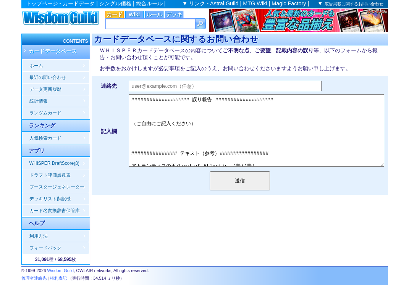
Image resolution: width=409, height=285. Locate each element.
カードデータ (79, 3)
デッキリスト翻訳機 (50, 198)
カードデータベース (53, 51)
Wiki (134, 14)
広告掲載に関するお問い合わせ (354, 4)
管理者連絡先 (34, 278)
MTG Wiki (255, 3)
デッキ (174, 14)
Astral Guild (224, 3)
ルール (154, 14)
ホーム (36, 65)
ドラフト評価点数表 (50, 175)
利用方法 (38, 236)
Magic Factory (289, 3)
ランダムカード (45, 113)
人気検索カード (45, 138)
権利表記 (58, 278)
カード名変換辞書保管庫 (54, 210)
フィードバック (45, 248)
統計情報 (38, 101)
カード (115, 14)
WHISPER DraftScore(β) (54, 163)
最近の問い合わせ (47, 77)
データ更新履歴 (45, 89)
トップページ (42, 3)
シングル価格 (115, 3)
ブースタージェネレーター (56, 187)
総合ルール (149, 3)
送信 (244, 205)
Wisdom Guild (60, 270)
